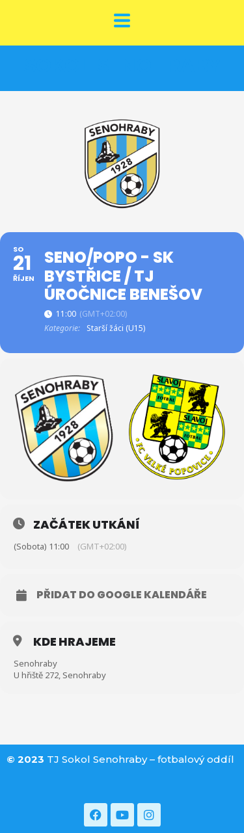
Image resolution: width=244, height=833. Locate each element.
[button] (122, 21)
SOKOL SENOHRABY (122, 65)
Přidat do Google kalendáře (121, 595)
